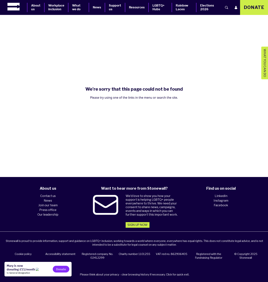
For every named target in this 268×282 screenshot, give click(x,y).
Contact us (48, 196)
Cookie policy (23, 254)
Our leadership (47, 214)
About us (35, 7)
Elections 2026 (207, 7)
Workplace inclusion (56, 7)
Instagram (221, 200)
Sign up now (137, 225)
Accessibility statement (60, 254)
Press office (47, 210)
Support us (115, 7)
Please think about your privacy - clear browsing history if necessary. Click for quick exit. (134, 274)
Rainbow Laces (182, 7)
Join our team (48, 205)
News (97, 7)
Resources (137, 7)
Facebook (221, 205)
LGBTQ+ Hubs (158, 7)
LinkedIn (221, 196)
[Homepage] (17, 6)
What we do (76, 7)
